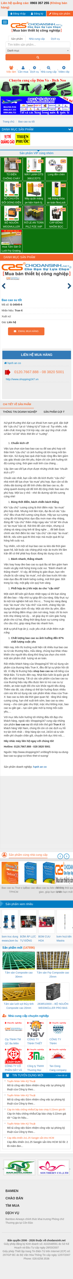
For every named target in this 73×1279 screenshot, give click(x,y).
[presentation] (60, 856)
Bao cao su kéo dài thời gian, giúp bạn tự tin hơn (50, 890)
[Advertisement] (36, 812)
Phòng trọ (13, 1264)
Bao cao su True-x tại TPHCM (14, 889)
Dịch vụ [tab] (55, 38)
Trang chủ (8, 121)
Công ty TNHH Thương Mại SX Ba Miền (35, 1068)
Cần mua (23, 69)
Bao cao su (31, 887)
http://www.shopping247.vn (21, 379)
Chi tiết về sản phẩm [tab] (17, 404)
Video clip (63, 69)
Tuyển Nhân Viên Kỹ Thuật (21, 1081)
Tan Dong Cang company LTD (58, 1068)
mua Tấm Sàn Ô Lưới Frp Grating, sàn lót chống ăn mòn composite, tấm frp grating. (11, 249)
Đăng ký (37, 13)
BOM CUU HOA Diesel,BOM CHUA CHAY (45, 939)
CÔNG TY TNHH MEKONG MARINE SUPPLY (55, 1041)
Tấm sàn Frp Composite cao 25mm (53, 974)
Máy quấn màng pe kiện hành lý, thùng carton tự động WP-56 (34, 201)
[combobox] (38, 50)
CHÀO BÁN (14, 1198)
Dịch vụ (34, 69)
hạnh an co (12, 363)
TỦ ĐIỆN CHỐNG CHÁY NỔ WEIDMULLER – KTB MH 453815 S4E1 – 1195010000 (11, 176)
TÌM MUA (12, 1205)
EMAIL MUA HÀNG (26, 331)
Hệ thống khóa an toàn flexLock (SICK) (56, 201)
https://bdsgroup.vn (32, 1264)
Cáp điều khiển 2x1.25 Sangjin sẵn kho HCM (30, 1137)
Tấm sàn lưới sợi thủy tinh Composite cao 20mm (19, 1005)
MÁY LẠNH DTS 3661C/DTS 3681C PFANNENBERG (34, 176)
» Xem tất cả (61, 1075)
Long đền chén (56, 174)
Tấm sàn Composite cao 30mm (19, 974)
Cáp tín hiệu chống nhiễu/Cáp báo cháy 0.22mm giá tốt (36, 1109)
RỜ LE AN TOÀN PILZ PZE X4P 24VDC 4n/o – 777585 (34, 225)
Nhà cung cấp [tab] (37, 38)
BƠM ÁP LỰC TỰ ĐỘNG (28, 938)
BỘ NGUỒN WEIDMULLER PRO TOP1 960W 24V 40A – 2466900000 (11, 225)
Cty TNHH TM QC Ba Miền (13, 1041)
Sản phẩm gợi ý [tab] (54, 411)
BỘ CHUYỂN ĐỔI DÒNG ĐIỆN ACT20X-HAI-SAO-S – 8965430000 (11, 201)
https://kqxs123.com (54, 1264)
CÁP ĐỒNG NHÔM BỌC (56, 224)
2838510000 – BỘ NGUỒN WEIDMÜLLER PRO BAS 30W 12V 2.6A (53, 1006)
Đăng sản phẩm (59, 13)
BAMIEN (11, 1191)
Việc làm (11, 69)
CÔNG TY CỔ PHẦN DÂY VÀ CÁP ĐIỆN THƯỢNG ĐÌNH (13, 1068)
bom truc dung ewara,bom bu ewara (10, 939)
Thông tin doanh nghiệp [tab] (20, 411)
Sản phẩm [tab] (17, 38)
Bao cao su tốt (26, 121)
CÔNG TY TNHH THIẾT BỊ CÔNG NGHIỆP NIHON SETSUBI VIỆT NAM (35, 1041)
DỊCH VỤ (12, 1213)
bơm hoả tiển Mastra (64, 938)
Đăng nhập (18, 13)
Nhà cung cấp (49, 69)
